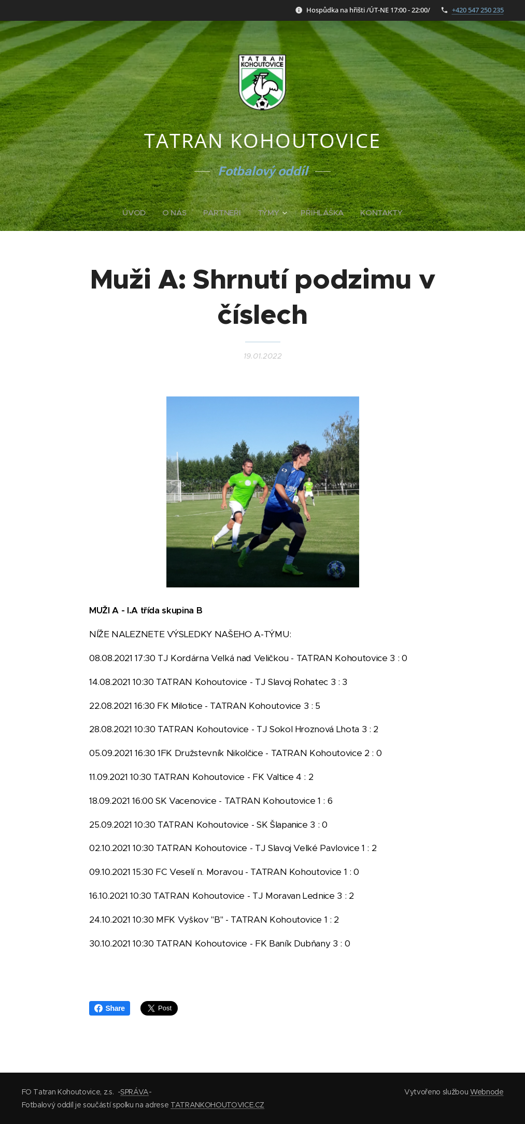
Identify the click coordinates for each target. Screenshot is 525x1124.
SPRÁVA (134, 1091)
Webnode (487, 1091)
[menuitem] (136, 213)
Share (109, 1008)
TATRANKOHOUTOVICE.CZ (217, 1104)
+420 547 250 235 (478, 10)
